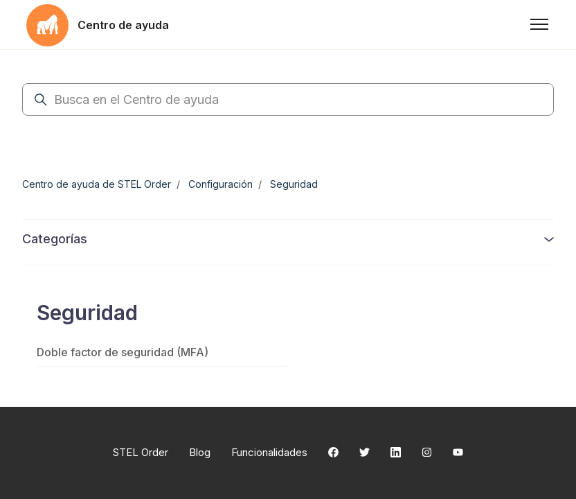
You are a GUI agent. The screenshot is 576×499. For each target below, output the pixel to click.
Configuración (220, 184)
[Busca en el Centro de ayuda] (288, 99)
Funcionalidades (269, 452)
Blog (199, 452)
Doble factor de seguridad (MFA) (122, 352)
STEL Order (140, 452)
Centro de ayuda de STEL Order (96, 184)
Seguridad (294, 184)
